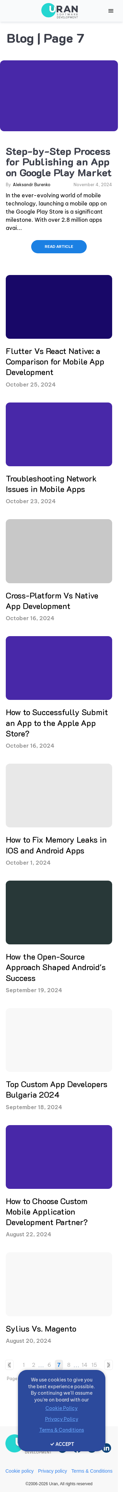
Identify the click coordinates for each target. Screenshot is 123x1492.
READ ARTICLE (59, 246)
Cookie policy (19, 1471)
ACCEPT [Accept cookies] (65, 1444)
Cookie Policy (61, 1408)
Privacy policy (52, 1471)
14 (84, 1364)
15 (94, 1364)
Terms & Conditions (91, 1471)
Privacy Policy (61, 1419)
